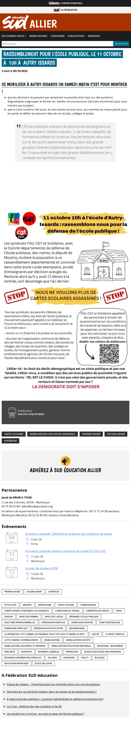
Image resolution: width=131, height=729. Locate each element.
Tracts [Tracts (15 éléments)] (84, 658)
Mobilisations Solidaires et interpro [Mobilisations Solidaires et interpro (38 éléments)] (24, 646)
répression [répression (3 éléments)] (72, 652)
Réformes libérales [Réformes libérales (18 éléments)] (49, 652)
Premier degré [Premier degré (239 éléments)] (12, 592)
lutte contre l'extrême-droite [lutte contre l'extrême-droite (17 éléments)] (21, 640)
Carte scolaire (13, 434)
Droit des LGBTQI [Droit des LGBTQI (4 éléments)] (54, 617)
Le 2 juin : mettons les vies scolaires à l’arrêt (34, 707)
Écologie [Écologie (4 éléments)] (100, 658)
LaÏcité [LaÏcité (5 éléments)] (95, 634)
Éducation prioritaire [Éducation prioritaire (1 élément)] (16, 664)
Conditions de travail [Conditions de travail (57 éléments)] (67, 611)
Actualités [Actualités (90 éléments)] (10, 605)
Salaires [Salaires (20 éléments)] (52, 658)
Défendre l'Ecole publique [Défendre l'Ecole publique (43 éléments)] (84, 617)
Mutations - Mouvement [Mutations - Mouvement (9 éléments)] (110, 646)
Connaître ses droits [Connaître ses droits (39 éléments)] (97, 611)
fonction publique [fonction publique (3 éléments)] (109, 623)
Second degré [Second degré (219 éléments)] (34, 592)
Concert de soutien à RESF (41, 569)
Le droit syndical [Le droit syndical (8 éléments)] (115, 634)
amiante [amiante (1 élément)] (27, 605)
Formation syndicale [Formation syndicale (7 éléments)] (16, 629)
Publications (76, 36)
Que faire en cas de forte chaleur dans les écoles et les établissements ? (52, 692)
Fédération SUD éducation (32, 676)
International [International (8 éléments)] (77, 629)
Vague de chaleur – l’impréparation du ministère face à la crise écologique (53, 685)
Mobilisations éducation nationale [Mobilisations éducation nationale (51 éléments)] (71, 646)
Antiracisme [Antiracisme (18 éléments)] (44, 605)
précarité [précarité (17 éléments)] (9, 652)
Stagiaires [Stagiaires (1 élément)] (69, 658)
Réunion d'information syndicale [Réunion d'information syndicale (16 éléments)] (23, 658)
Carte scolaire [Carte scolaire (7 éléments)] (66, 605)
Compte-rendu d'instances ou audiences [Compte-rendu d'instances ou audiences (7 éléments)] (26, 611)
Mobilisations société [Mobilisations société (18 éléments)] (78, 640)
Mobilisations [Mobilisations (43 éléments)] (52, 640)
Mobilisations (38, 36)
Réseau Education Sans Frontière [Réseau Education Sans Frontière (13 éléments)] (102, 652)
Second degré (116, 434)
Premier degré (91, 434)
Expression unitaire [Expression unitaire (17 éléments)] (82, 623)
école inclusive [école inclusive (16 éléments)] (43, 664)
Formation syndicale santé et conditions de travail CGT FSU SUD (65, 552)
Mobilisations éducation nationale (52, 434)
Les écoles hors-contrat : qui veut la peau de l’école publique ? (45, 714)
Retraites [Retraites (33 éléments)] (26, 652)
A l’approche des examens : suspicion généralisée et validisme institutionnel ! (55, 700)
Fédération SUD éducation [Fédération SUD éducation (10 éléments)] (48, 629)
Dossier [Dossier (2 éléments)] (8, 617)
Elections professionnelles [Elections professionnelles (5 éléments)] (19, 623)
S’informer (57, 36)
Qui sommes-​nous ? (14, 36)
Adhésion (94, 36)
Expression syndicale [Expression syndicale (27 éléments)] (53, 623)
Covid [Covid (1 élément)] (119, 611)
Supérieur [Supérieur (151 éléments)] (53, 592)
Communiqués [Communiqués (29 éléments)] (88, 605)
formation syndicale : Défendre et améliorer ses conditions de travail (68, 534)
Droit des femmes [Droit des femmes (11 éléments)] (28, 617)
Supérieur (10, 441)
